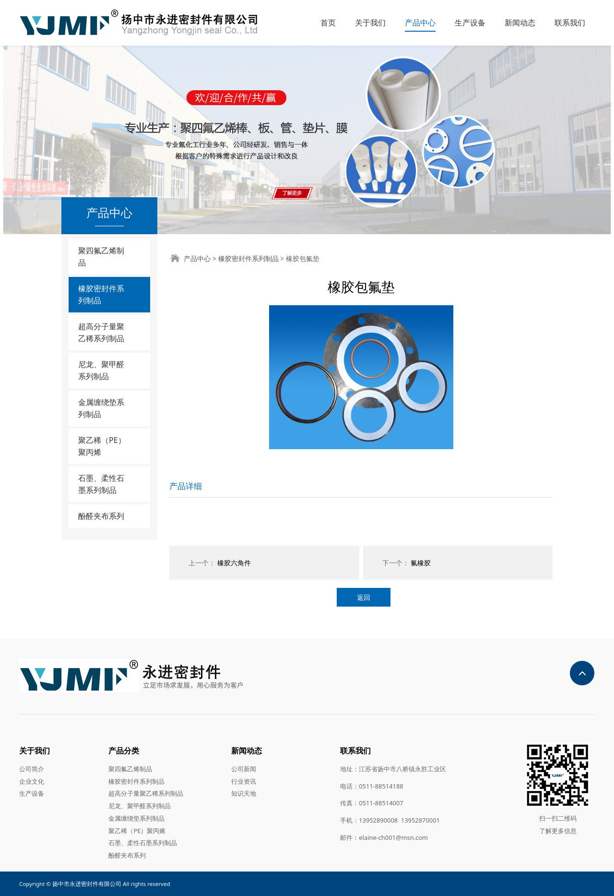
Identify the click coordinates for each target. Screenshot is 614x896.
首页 (328, 22)
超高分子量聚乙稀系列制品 (101, 332)
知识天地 (243, 793)
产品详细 (185, 485)
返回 (363, 597)
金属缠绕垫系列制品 (101, 408)
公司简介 (31, 769)
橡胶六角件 (234, 562)
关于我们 (370, 22)
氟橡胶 (421, 562)
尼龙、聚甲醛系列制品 (101, 370)
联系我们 (570, 22)
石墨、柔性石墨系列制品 (101, 484)
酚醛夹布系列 (101, 516)
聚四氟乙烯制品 (101, 256)
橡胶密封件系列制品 (101, 294)
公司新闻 (243, 769)
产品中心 (420, 22)
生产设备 (470, 22)
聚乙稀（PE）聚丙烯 (102, 446)
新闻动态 (520, 22)
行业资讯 (243, 781)
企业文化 (31, 781)
